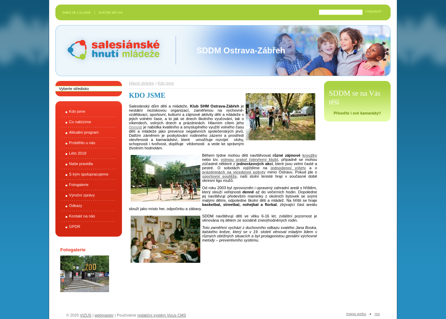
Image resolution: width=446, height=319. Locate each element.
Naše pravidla (81, 164)
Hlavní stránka (141, 83)
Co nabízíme (80, 122)
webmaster (104, 315)
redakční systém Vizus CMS (161, 315)
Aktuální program (84, 132)
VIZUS (85, 315)
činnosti (135, 127)
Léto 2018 (77, 153)
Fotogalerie (79, 185)
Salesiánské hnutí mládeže (110, 50)
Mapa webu (356, 314)
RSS (377, 314)
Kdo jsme (77, 111)
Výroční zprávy (82, 195)
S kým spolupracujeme (88, 174)
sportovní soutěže (219, 176)
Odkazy (75, 205)
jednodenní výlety (288, 168)
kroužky (309, 155)
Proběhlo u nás (82, 143)
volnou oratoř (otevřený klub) (249, 159)
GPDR (74, 226)
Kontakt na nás (82, 216)
